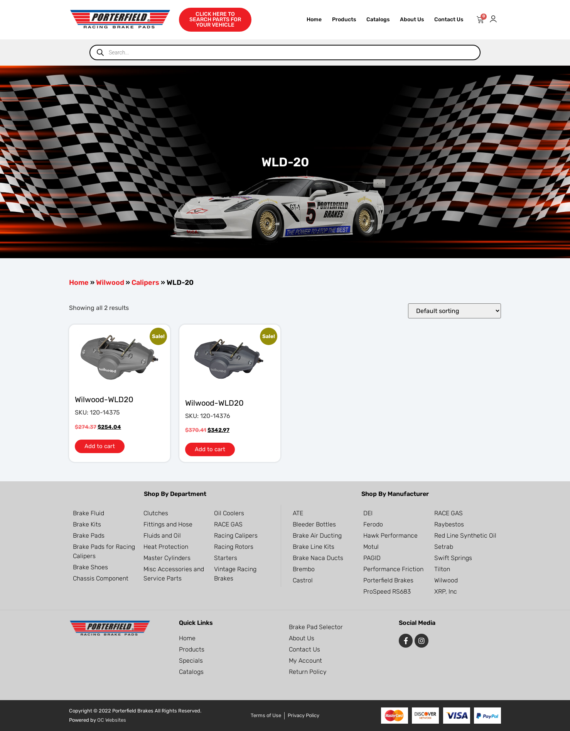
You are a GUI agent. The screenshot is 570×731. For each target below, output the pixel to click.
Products (344, 19)
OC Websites (111, 720)
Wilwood (110, 282)
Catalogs (378, 19)
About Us (412, 19)
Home (314, 19)
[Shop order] (454, 310)
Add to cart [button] (99, 446)
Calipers (145, 282)
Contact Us (448, 19)
